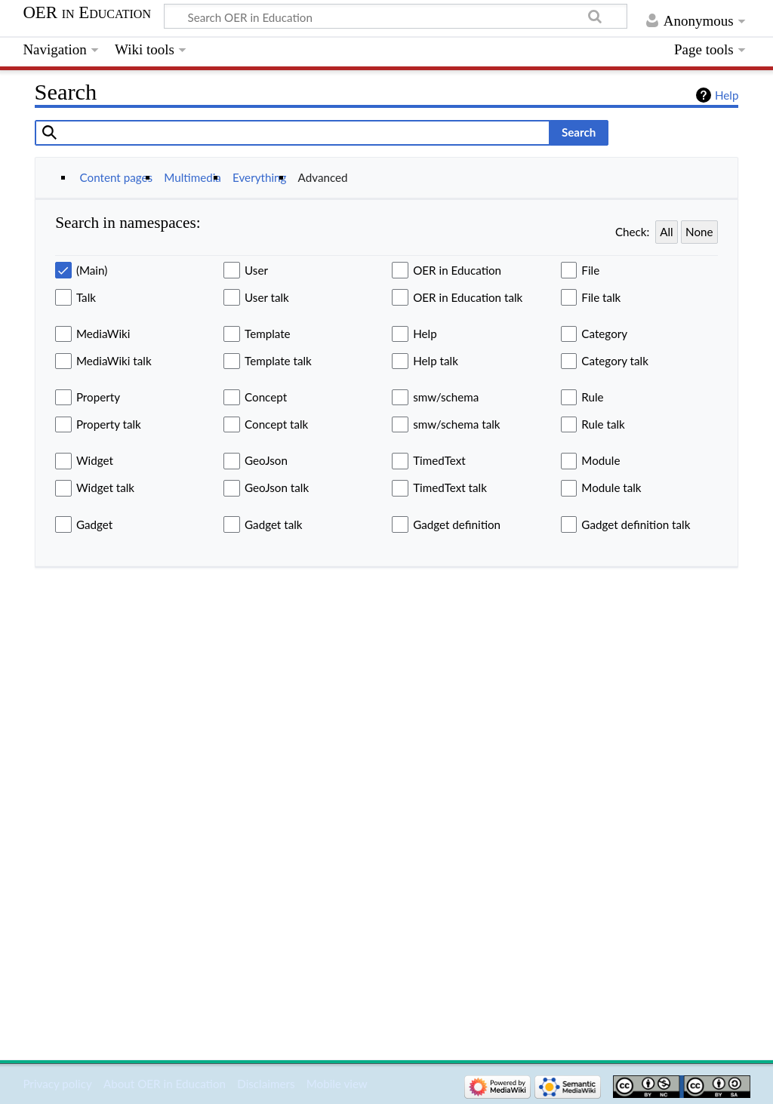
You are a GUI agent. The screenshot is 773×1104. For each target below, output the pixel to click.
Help (726, 95)
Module (600, 460)
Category (604, 333)
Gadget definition (456, 524)
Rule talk (602, 424)
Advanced (323, 177)
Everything (259, 177)
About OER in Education (164, 1083)
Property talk (108, 424)
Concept (266, 397)
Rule (592, 397)
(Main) (91, 270)
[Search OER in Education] (396, 17)
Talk (86, 297)
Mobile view (337, 1083)
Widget (94, 460)
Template (268, 333)
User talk (267, 297)
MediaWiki (103, 333)
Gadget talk (273, 524)
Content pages (116, 177)
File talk (601, 297)
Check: (632, 231)
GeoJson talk (277, 487)
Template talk (278, 360)
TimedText (439, 460)
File (590, 270)
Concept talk (276, 424)
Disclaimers (265, 1083)
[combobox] (292, 133)
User (256, 270)
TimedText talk (450, 487)
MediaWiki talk (114, 360)
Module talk (611, 487)
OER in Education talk (467, 297)
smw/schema (446, 397)
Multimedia (192, 177)
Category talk (614, 360)
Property (98, 397)
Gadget (94, 524)
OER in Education (87, 13)
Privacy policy (57, 1083)
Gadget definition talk (635, 524)
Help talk (435, 360)
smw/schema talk (456, 424)
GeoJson (266, 460)
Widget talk (105, 487)
